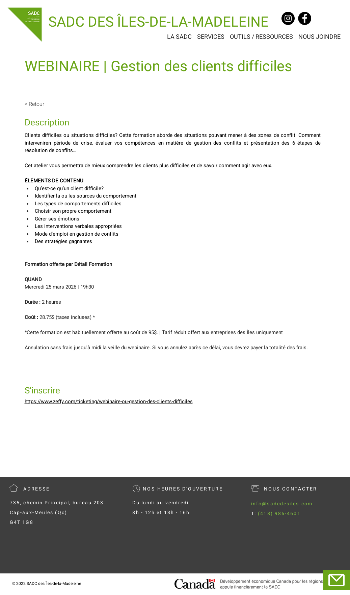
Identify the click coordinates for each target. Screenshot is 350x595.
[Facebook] (304, 18)
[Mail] (336, 580)
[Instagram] (288, 18)
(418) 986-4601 (279, 513)
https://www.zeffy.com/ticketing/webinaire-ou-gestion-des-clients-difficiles (109, 401)
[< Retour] (43, 104)
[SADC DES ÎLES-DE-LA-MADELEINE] (158, 22)
